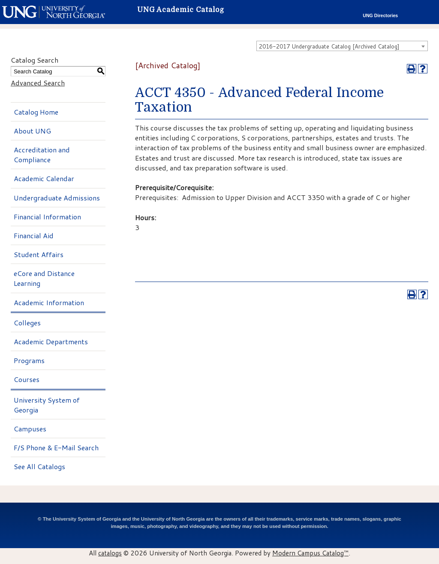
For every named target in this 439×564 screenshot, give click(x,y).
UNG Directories (380, 15)
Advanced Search (38, 83)
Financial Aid (34, 235)
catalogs (110, 553)
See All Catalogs (39, 466)
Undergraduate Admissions (57, 198)
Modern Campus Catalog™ (310, 553)
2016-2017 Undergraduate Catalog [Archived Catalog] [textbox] (329, 46)
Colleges (27, 322)
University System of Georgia (47, 405)
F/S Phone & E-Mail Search (56, 447)
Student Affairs (38, 254)
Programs (29, 360)
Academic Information (49, 302)
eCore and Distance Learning (44, 278)
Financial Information (47, 216)
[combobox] (342, 46)
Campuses (30, 429)
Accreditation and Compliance (42, 154)
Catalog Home (36, 112)
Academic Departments (51, 341)
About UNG (32, 131)
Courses (26, 379)
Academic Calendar (44, 178)
